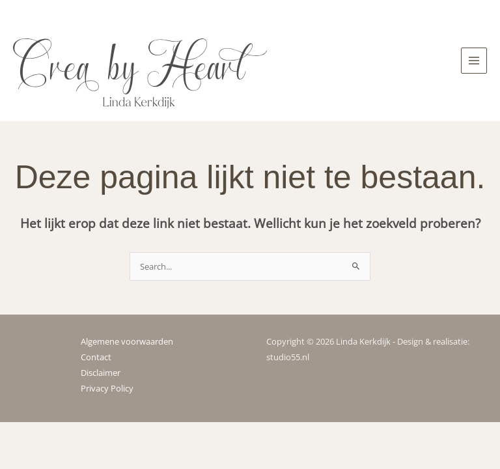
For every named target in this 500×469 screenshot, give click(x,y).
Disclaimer (100, 372)
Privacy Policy (107, 388)
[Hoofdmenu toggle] (474, 61)
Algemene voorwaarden (127, 341)
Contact (96, 357)
